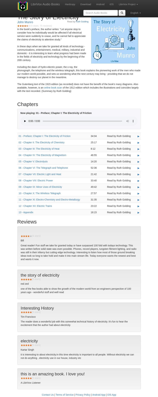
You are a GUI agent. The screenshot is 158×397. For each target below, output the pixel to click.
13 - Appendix (26, 212)
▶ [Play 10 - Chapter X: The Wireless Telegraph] (138, 193)
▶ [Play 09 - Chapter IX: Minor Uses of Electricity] (138, 187)
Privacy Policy (82, 394)
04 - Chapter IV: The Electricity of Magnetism (42, 155)
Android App (98, 394)
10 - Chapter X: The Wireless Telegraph (40, 193)
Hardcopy (70, 4)
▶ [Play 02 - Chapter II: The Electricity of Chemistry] (138, 142)
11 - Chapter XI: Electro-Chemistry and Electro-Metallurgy (49, 199)
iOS (112, 4)
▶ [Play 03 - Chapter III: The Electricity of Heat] (138, 149)
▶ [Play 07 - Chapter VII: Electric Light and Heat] (138, 174)
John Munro (25, 22)
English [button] (136, 13)
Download (85, 4)
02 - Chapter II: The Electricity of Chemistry (42, 142)
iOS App (111, 394)
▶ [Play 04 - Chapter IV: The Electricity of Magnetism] (138, 155)
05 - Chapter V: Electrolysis (33, 161)
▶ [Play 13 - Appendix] (138, 212)
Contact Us (48, 394)
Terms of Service (64, 394)
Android (100, 4)
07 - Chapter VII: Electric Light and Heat (40, 174)
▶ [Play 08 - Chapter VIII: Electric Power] (138, 181)
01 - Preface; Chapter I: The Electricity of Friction (45, 136)
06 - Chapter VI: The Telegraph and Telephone (43, 167)
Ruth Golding (82, 21)
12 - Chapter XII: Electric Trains (35, 206)
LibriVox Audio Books (45, 4)
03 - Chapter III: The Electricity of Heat (39, 148)
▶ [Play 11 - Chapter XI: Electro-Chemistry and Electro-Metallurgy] (138, 200)
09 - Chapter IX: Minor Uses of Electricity (40, 187)
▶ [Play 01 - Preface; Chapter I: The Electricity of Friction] (138, 136)
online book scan (53, 87)
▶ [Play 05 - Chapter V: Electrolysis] (138, 161)
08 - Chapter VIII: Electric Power (36, 180)
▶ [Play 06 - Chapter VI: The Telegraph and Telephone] (138, 168)
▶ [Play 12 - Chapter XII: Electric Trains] (138, 206)
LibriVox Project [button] (128, 4)
